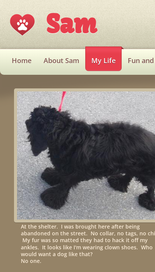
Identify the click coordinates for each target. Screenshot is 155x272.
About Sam (61, 60)
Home (21, 60)
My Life (103, 60)
